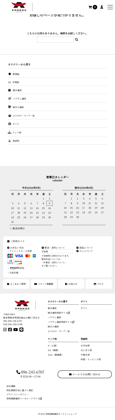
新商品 (16, 74)
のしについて (84, 250)
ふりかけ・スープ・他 (24, 115)
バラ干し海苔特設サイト (61, 321)
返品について (84, 247)
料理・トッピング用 (91, 359)
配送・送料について (53, 247)
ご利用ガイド (16, 241)
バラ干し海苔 (19, 98)
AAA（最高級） (56, 354)
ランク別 (16, 132)
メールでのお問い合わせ (84, 374)
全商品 (15, 82)
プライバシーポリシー (17, 394)
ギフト (16, 124)
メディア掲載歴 (43, 283)
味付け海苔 (18, 107)
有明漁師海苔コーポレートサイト (24, 398)
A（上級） (53, 345)
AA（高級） (54, 350)
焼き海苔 (17, 90)
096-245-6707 (30, 372)
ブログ (99, 283)
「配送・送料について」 (54, 262)
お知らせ (71, 283)
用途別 (16, 140)
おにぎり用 (86, 350)
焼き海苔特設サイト (59, 312)
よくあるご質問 (16, 283)
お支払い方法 (15, 247)
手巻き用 (85, 354)
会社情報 (10, 386)
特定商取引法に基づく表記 (19, 390)
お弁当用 (85, 345)
